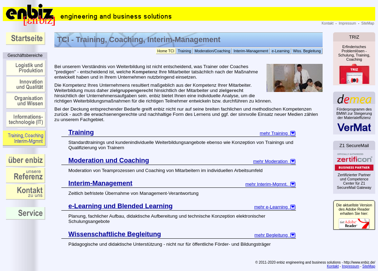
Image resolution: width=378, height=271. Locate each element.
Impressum (347, 23)
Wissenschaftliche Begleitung (114, 234)
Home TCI (165, 51)
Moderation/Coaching (212, 51)
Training (184, 51)
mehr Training (278, 133)
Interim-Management (251, 51)
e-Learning (281, 51)
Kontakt (327, 23)
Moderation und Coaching (108, 160)
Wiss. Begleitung (307, 51)
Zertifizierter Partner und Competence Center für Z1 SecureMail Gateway (354, 171)
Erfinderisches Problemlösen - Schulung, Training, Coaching (354, 63)
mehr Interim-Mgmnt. (270, 184)
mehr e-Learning (275, 207)
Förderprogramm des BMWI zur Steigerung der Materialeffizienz (354, 119)
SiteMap (367, 23)
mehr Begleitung (275, 235)
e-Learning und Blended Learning (120, 206)
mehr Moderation (274, 161)
